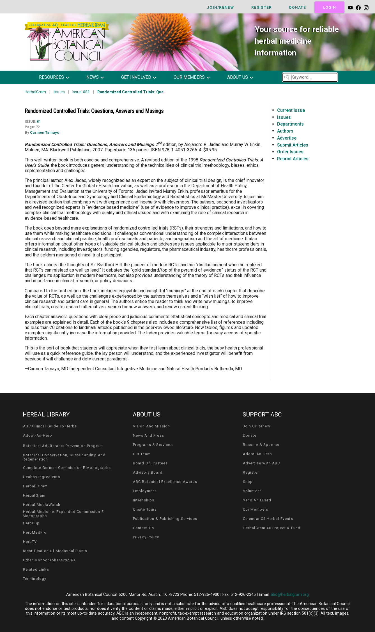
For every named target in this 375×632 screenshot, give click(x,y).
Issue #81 (81, 92)
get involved (136, 77)
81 (39, 121)
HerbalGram (35, 92)
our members (189, 77)
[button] (58, 77)
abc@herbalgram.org (290, 594)
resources (51, 77)
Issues (59, 92)
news (92, 77)
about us (237, 77)
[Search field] (310, 77)
